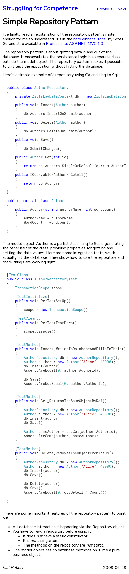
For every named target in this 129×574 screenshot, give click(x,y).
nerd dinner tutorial (90, 39)
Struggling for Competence (40, 8)
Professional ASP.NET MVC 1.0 (74, 43)
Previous (104, 9)
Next (121, 9)
